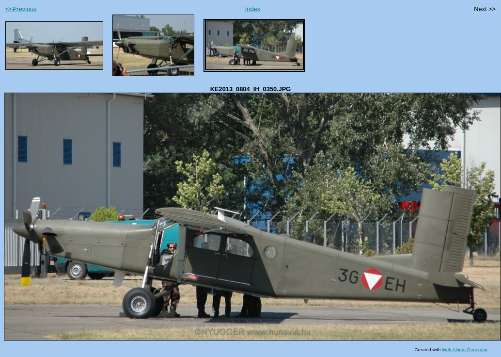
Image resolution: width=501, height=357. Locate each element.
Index (252, 9)
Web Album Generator (465, 349)
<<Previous (21, 9)
